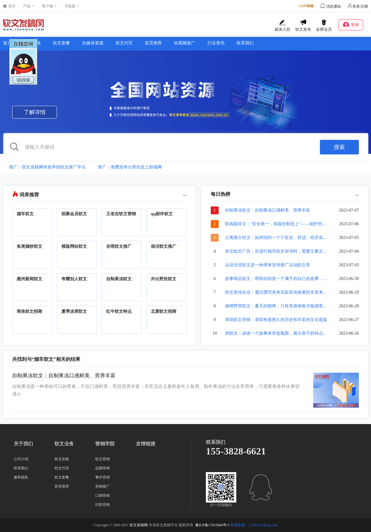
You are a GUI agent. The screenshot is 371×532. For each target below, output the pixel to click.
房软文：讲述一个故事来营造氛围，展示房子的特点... (275, 333)
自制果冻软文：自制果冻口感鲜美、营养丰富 (267, 210)
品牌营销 (102, 468)
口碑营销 (102, 495)
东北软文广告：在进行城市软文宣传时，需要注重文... (275, 251)
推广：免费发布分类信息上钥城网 (130, 167)
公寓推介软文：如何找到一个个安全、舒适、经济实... (275, 237)
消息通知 (333, 6)
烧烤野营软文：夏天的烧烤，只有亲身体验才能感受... (275, 306)
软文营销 (102, 459)
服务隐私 (21, 477)
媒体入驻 (282, 25)
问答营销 (102, 505)
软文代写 (124, 43)
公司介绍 (21, 459)
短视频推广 (184, 43)
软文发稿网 (139, 525)
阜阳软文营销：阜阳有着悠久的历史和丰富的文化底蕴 (276, 319)
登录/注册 (358, 6)
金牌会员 (324, 25)
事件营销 (102, 477)
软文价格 (32, 43)
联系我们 (245, 43)
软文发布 (303, 25)
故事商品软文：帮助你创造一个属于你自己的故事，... (275, 278)
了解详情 (35, 112)
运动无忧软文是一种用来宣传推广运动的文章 (267, 265)
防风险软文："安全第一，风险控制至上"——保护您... (275, 224)
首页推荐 (153, 43)
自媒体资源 (92, 43)
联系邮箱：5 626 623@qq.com (254, 525)
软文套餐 (61, 43)
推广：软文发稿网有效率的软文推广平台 (47, 167)
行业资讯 (215, 43)
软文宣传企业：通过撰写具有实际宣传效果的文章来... (275, 292)
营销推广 (102, 486)
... (184, 194)
